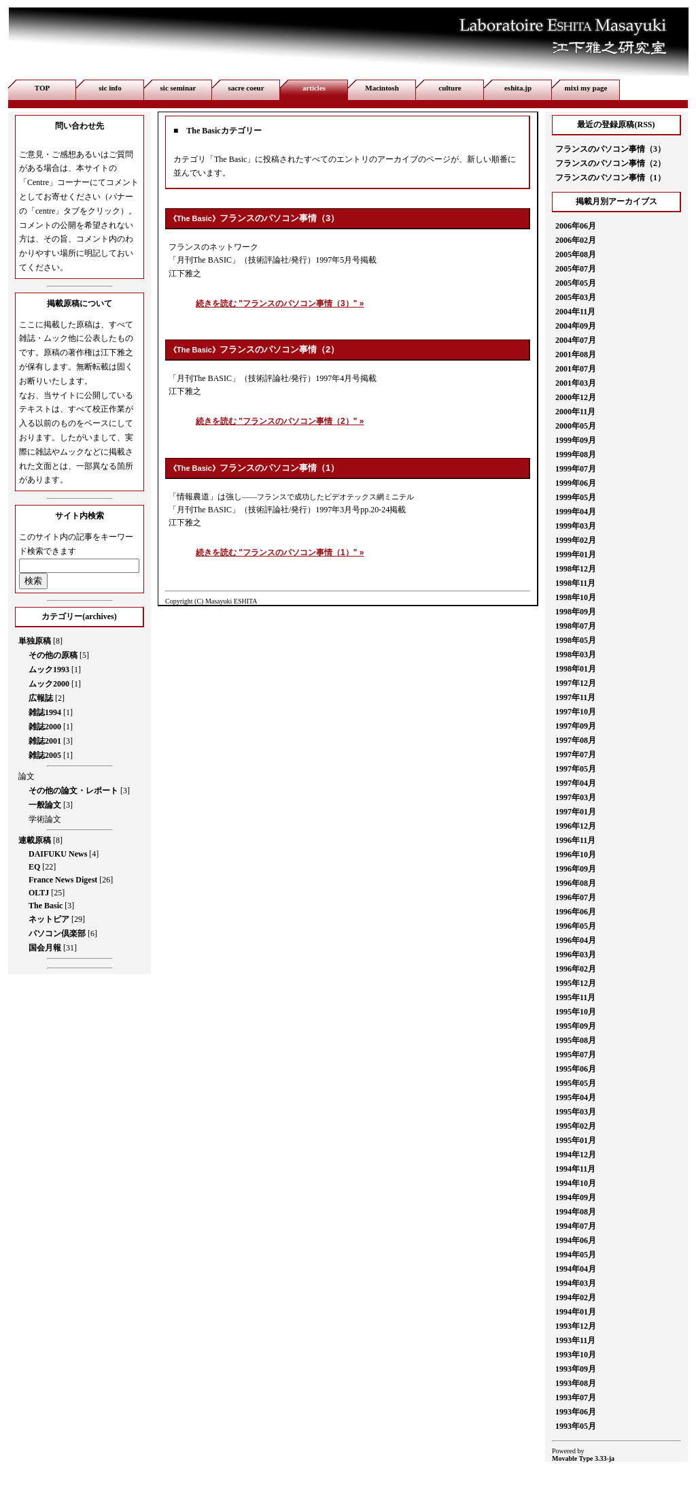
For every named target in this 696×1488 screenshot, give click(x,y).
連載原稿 (34, 840)
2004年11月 (575, 311)
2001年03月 (575, 383)
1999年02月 (575, 540)
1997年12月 (575, 683)
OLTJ (39, 892)
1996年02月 (575, 969)
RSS (644, 124)
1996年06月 (575, 911)
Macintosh (382, 88)
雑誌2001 (45, 741)
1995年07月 (575, 1054)
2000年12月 (575, 397)
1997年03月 (575, 797)
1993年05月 (575, 1426)
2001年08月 (575, 354)
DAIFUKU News (58, 854)
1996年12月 (575, 826)
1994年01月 (575, 1312)
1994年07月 (575, 1226)
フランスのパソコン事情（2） (279, 349)
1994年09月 (575, 1197)
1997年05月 (575, 769)
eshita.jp (518, 88)
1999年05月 (575, 497)
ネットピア (49, 919)
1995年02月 (575, 1126)
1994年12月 (575, 1154)
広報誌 (41, 698)
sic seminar (178, 88)
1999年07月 (575, 469)
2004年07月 (575, 340)
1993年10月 (575, 1354)
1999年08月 (575, 454)
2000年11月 (575, 411)
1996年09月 (575, 869)
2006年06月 (575, 226)
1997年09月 (575, 726)
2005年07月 (575, 269)
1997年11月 (575, 697)
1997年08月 (575, 740)
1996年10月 (575, 854)
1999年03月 (575, 526)
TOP (42, 88)
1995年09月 (575, 1026)
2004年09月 (575, 326)
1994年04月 (575, 1269)
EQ (34, 867)
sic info (110, 88)
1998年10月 (575, 597)
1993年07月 (575, 1397)
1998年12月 (575, 569)
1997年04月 (575, 783)
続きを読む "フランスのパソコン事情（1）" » (280, 552)
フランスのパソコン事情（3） (279, 218)
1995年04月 (575, 1097)
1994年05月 (575, 1254)
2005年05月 (575, 283)
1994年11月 (575, 1169)
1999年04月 (575, 511)
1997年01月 (575, 811)
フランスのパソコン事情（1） (279, 468)
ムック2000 (49, 684)
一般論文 (45, 805)
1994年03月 (575, 1283)
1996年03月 (575, 954)
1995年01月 (575, 1140)
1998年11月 (575, 583)
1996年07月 (575, 897)
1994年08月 (575, 1212)
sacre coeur (246, 88)
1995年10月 (575, 1011)
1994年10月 (575, 1183)
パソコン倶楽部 (57, 933)
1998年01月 (575, 669)
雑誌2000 (45, 726)
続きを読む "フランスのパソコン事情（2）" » (280, 421)
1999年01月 (575, 554)
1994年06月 (575, 1240)
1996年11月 (575, 840)
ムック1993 (49, 669)
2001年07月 (575, 369)
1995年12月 (575, 983)
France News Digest (63, 879)
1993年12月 (575, 1326)
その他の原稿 (53, 655)
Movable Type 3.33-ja (583, 1458)
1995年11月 (575, 997)
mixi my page (586, 88)
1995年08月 (575, 1040)
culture (449, 88)
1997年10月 (575, 711)
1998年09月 (575, 611)
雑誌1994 (45, 712)
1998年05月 (575, 640)
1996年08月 (575, 883)
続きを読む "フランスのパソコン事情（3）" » (280, 303)
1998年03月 (575, 654)
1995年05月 (575, 1083)
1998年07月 (575, 626)
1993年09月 (575, 1369)
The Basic (46, 905)
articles (314, 88)
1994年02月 (575, 1297)
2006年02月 (575, 240)
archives (99, 616)
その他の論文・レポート (73, 790)
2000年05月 (575, 426)
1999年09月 (575, 440)
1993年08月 (575, 1383)
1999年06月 (575, 483)
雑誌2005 (45, 755)
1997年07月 (575, 754)
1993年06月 (575, 1412)
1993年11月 (575, 1340)
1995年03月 (575, 1112)
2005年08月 (575, 254)
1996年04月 (575, 940)
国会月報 (45, 948)
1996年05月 (575, 926)
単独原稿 (34, 641)
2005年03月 (575, 297)
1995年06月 (575, 1069)
